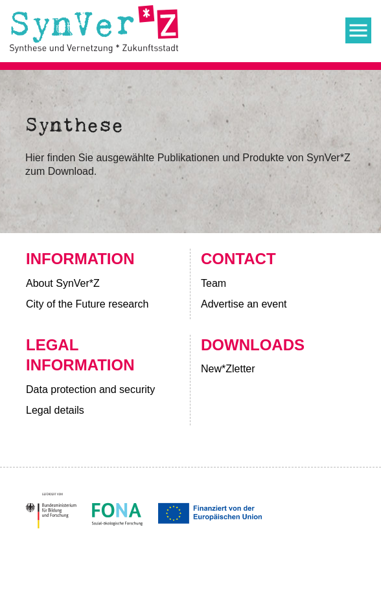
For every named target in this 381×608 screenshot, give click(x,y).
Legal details (55, 410)
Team (213, 283)
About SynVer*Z (63, 283)
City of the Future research (87, 304)
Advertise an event (245, 304)
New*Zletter (228, 368)
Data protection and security (90, 389)
